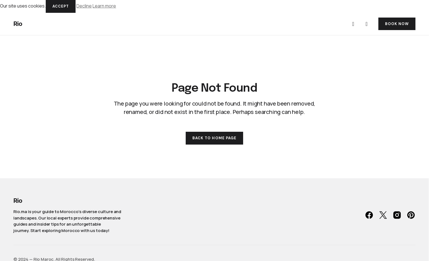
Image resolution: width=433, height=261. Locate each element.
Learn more (104, 6)
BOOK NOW (397, 23)
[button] (353, 24)
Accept (60, 6)
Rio (17, 23)
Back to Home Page (214, 138)
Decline (84, 6)
